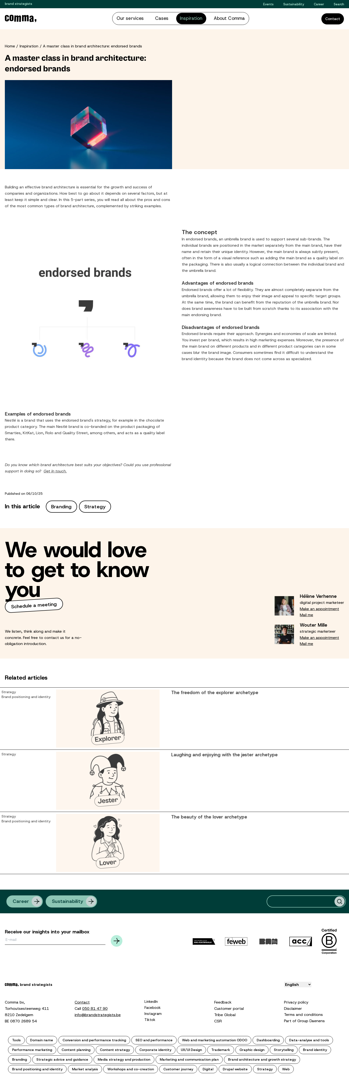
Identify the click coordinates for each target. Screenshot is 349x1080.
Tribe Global (225, 1013)
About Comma (220, 18)
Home (10, 45)
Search (339, 4)
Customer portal (229, 1007)
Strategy (95, 505)
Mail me (306, 613)
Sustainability (293, 4)
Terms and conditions (303, 1013)
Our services (140, 18)
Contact (332, 18)
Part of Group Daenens (304, 1019)
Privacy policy (296, 1001)
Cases (165, 18)
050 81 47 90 (95, 1007)
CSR (218, 1020)
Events (268, 4)
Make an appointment (319, 607)
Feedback (222, 1001)
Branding (61, 505)
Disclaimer (293, 1007)
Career (319, 4)
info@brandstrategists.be (98, 1013)
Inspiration (189, 18)
